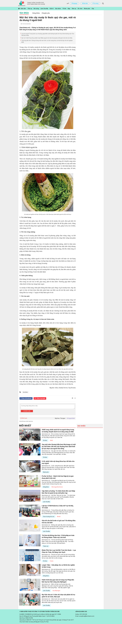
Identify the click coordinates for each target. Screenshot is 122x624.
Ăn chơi (80, 8)
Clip (93, 8)
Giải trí (52, 8)
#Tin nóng (95, 3)
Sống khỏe (36, 13)
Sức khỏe (58, 8)
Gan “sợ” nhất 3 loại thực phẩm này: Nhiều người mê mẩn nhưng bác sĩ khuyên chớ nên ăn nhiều (46, 38)
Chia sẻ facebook (26, 398)
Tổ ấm (64, 8)
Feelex (51, 561)
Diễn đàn (23, 8)
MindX (58, 516)
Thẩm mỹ (45, 546)
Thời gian (62, 418)
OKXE (51, 440)
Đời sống (36, 8)
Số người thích (71, 418)
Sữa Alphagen (56, 590)
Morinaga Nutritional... (57, 487)
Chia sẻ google (41, 398)
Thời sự (30, 8)
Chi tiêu (45, 440)
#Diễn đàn (85, 3)
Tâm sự (74, 8)
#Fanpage (74, 3)
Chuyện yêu (46, 13)
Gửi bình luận (26, 411)
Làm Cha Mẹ (44, 8)
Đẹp (69, 8)
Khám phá (87, 8)
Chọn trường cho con (48, 516)
